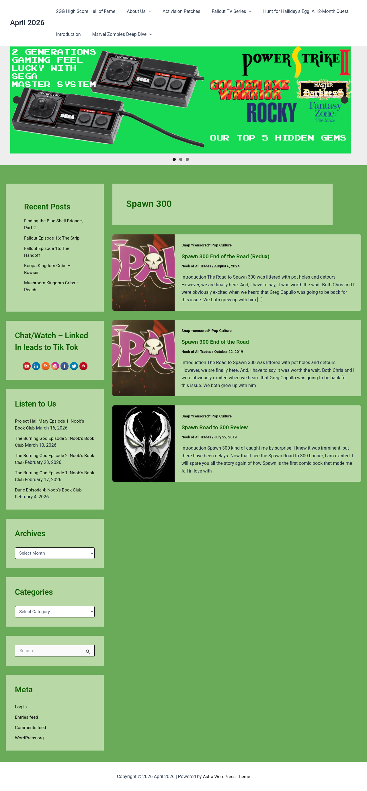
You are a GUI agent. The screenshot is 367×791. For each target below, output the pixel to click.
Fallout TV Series (224, 11)
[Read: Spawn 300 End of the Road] (143, 357)
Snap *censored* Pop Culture (207, 245)
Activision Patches (176, 11)
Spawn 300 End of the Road (216, 341)
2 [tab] (180, 159)
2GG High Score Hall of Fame (84, 11)
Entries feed (27, 717)
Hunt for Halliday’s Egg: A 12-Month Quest (295, 11)
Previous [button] (16, 100)
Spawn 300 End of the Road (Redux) (227, 256)
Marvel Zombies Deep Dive (119, 34)
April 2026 (27, 22)
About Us (135, 11)
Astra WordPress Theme (226, 776)
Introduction (67, 34)
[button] (145, 11)
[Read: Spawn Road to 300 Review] (143, 442)
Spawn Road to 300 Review (216, 426)
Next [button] (344, 100)
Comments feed (31, 727)
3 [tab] (187, 159)
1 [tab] (174, 159)
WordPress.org (30, 738)
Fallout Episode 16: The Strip (53, 238)
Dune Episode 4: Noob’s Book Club (50, 490)
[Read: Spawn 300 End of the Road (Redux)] (143, 272)
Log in (21, 707)
